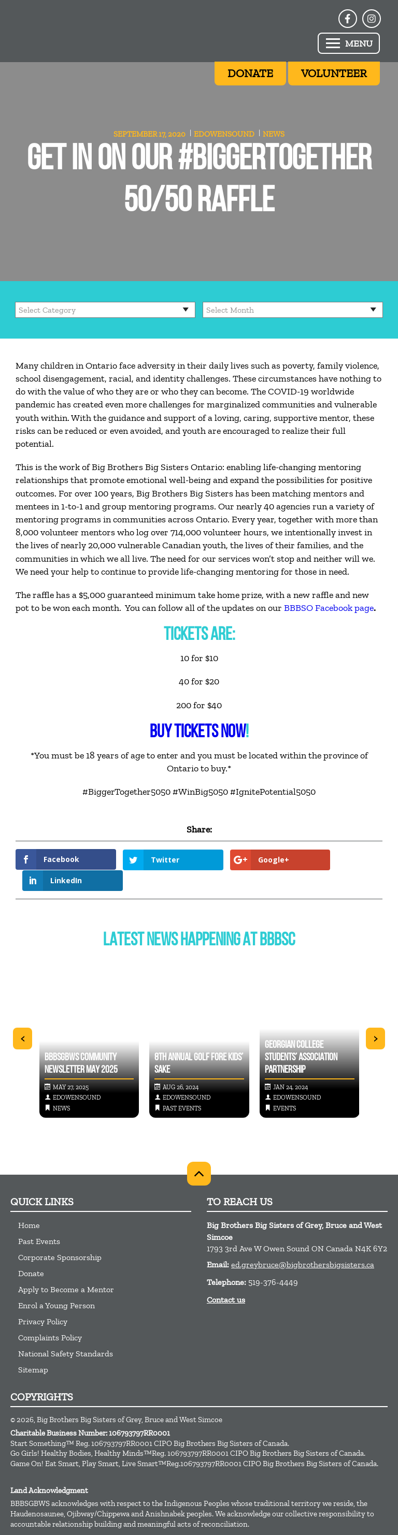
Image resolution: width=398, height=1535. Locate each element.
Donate (31, 1252)
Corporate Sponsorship (60, 1236)
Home (29, 1204)
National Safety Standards (65, 1332)
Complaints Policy (50, 1316)
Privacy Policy (42, 1300)
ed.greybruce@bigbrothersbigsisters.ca (302, 1243)
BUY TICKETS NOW (198, 733)
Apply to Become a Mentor (66, 1268)
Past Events (39, 1220)
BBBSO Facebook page (329, 607)
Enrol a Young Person (56, 1284)
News (274, 134)
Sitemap (33, 1348)
